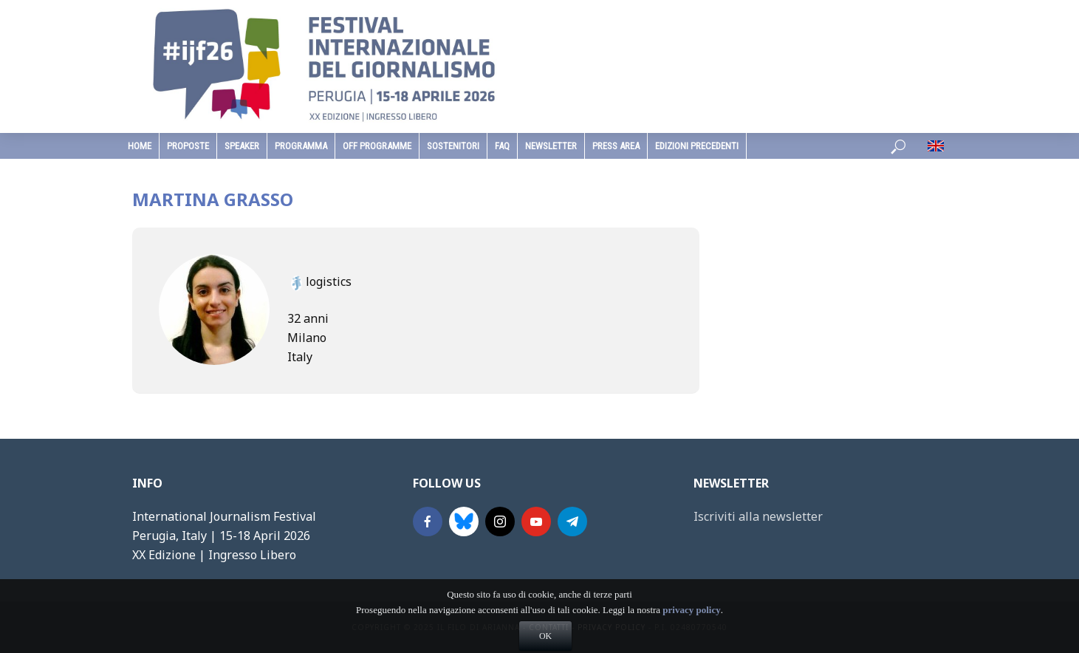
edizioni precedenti (697, 145)
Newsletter (551, 145)
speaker (242, 145)
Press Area (616, 145)
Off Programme (377, 145)
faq (502, 145)
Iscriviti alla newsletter (758, 516)
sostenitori (453, 145)
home (139, 145)
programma (301, 145)
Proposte (188, 145)
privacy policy (691, 631)
